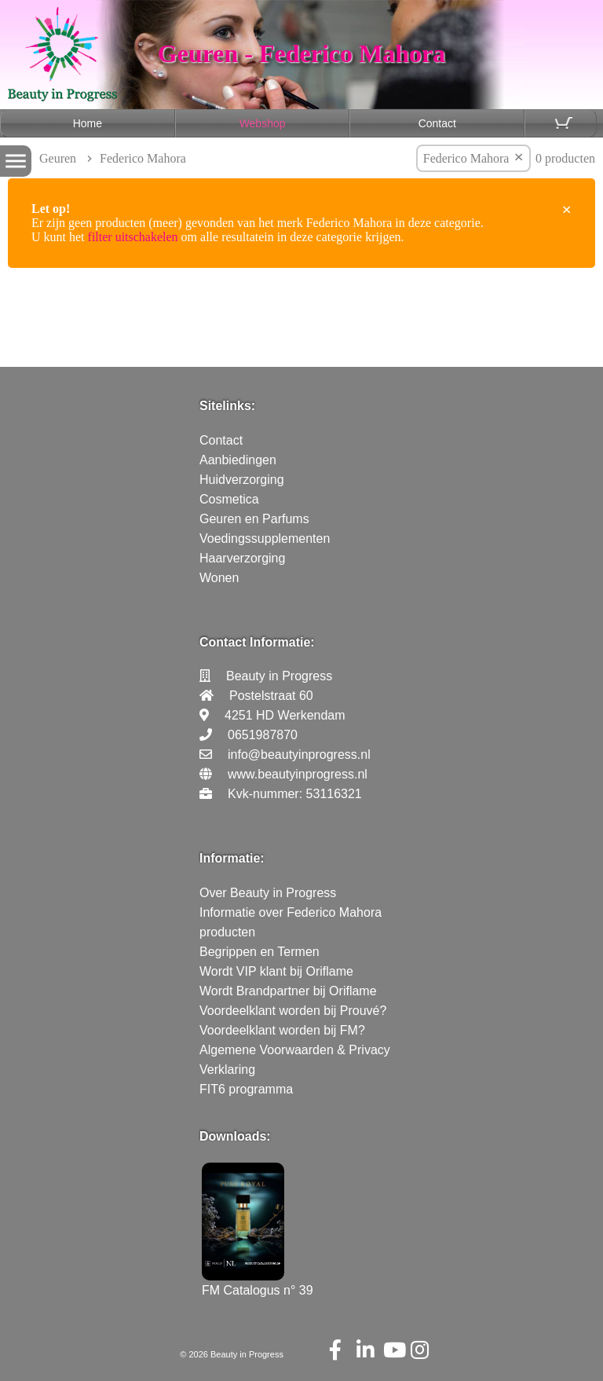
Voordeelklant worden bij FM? (282, 1030)
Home (87, 123)
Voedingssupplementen (264, 538)
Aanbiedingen (237, 460)
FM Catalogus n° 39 (257, 1283)
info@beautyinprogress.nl (299, 754)
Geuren (57, 158)
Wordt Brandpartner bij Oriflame (288, 991)
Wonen (219, 577)
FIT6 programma (246, 1089)
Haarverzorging (242, 558)
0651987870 (263, 735)
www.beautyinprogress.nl (297, 774)
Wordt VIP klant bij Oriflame (276, 971)
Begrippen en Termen (259, 951)
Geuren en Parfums (254, 519)
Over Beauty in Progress (267, 892)
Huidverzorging (241, 479)
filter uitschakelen (133, 237)
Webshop (262, 123)
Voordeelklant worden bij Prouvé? (292, 1010)
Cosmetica (229, 499)
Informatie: (232, 858)
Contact (437, 123)
